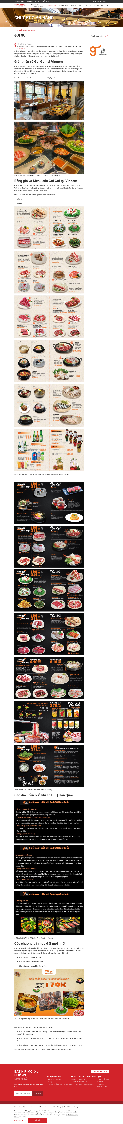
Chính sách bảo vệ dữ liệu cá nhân (59, 1084)
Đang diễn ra (76, 5)
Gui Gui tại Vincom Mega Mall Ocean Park (32, 966)
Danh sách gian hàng (86, 1084)
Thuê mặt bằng (102, 1087)
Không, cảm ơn (18, 1120)
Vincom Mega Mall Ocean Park (70, 46)
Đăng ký (95, 1)
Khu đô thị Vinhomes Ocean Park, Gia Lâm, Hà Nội (65, 1045)
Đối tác (37, 1)
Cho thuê (100, 1082)
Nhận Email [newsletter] (37, 1093)
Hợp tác (100, 1077)
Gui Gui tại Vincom (20, 66)
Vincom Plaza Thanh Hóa (88, 1077)
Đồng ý (37, 1120)
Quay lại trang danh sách (26, 30)
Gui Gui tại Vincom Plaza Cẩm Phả (29, 957)
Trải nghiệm (63, 5)
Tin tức (73, 1077)
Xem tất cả (21, 49)
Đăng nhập (102, 1)
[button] (107, 5)
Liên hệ (53, 1)
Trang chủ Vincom (19, 1)
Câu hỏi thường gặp (54, 1079)
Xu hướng (74, 1084)
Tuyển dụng (45, 1)
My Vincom (98, 5)
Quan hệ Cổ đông (103, 1079)
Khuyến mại (75, 1082)
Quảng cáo (101, 1084)
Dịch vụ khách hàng (54, 1077)
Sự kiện (73, 1079)
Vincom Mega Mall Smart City (47, 46)
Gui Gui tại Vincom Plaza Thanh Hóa (30, 962)
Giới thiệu (30, 1)
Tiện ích (88, 5)
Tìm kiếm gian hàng (99, 1071)
